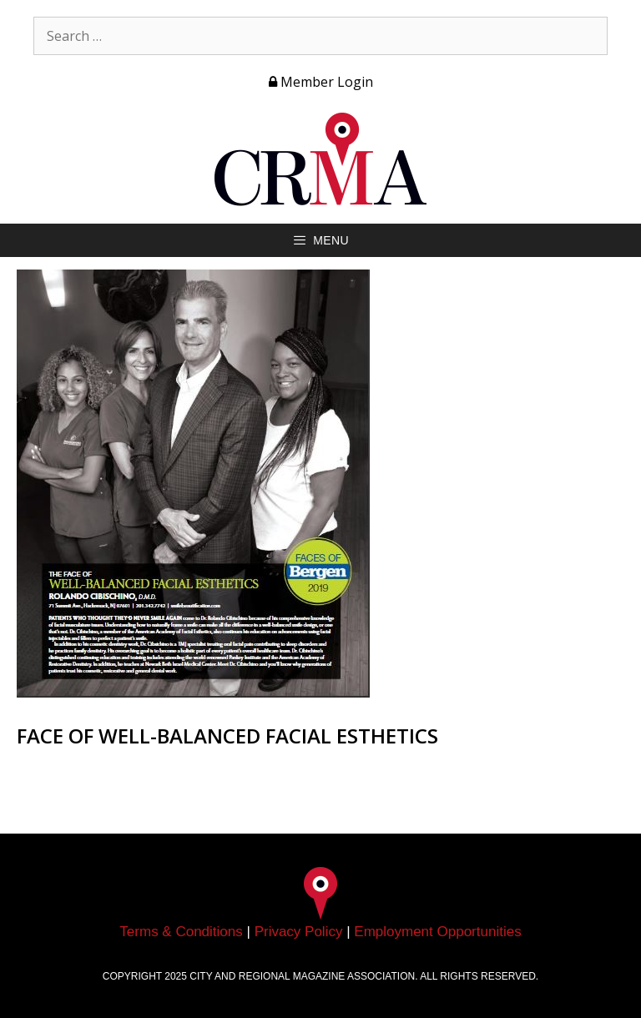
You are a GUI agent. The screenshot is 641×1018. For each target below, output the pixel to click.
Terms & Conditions (180, 932)
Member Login (321, 82)
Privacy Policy (299, 932)
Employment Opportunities (437, 932)
